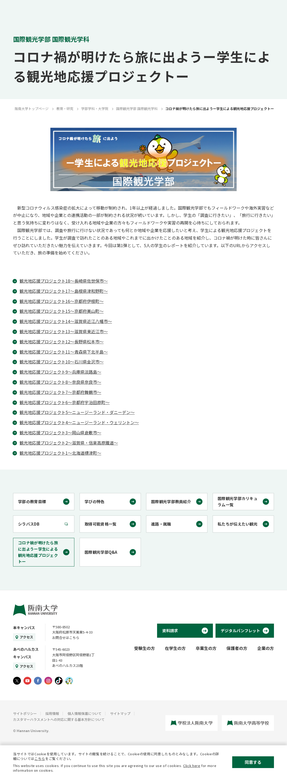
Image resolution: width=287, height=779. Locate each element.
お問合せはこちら (65, 637)
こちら (39, 758)
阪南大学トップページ (32, 108)
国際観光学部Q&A (101, 552)
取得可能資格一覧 (100, 524)
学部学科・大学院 (94, 108)
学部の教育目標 (32, 501)
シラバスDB (28, 524)
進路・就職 (161, 524)
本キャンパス (24, 627)
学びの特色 (95, 501)
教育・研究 (64, 108)
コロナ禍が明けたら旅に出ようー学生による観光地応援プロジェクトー (38, 552)
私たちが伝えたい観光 (238, 524)
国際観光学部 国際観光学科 (137, 108)
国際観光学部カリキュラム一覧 (238, 501)
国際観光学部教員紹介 (171, 501)
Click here (191, 765)
